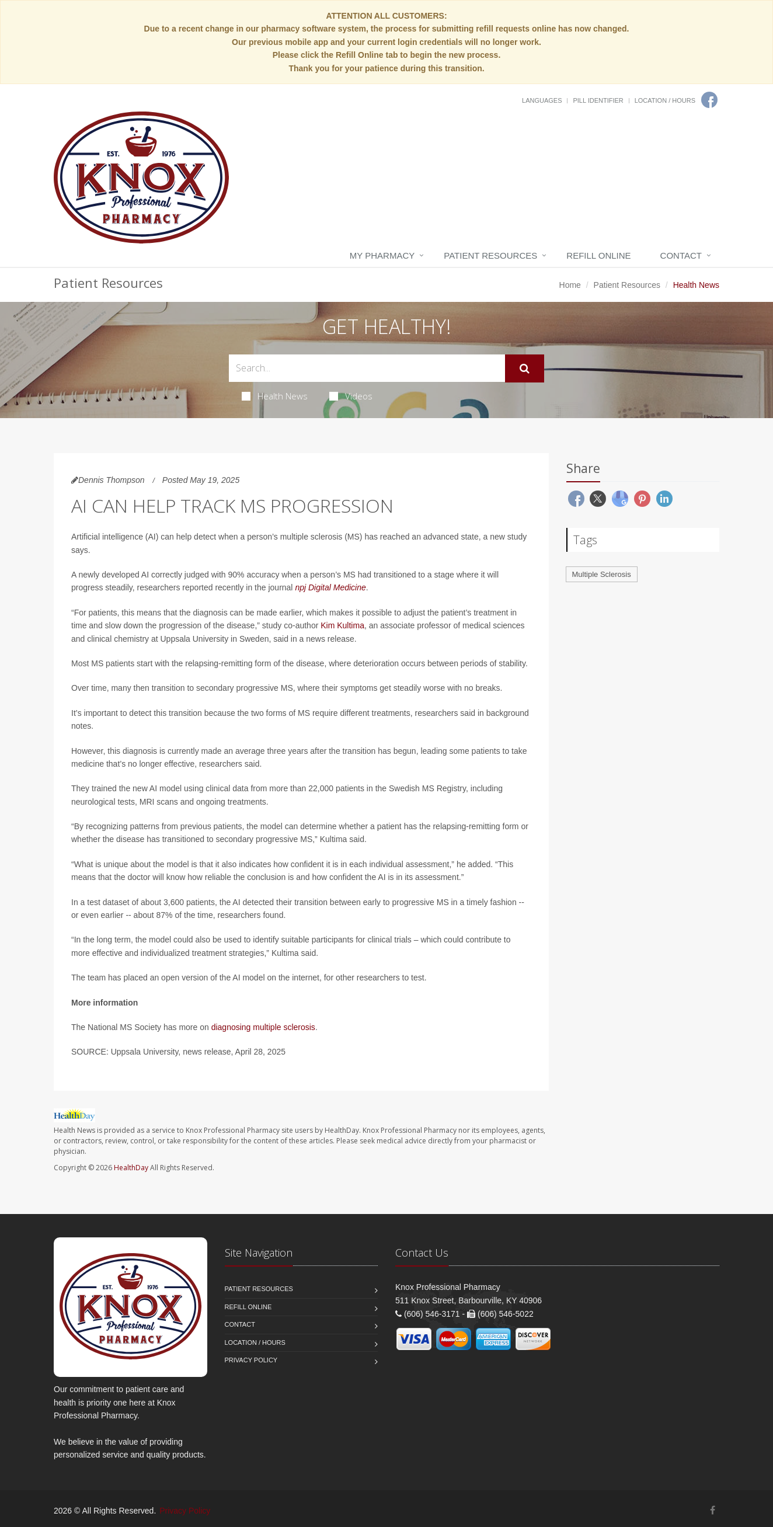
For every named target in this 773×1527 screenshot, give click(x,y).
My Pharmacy (382, 255)
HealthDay (131, 1168)
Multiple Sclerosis (601, 574)
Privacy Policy (251, 1359)
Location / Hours (665, 100)
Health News (275, 396)
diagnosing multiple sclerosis (263, 1027)
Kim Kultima (342, 625)
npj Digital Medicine (330, 587)
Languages (542, 100)
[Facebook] (709, 100)
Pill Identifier (598, 100)
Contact (681, 255)
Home (570, 285)
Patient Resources (490, 255)
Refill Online (598, 255)
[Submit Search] (524, 368)
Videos (350, 396)
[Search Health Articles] (367, 368)
